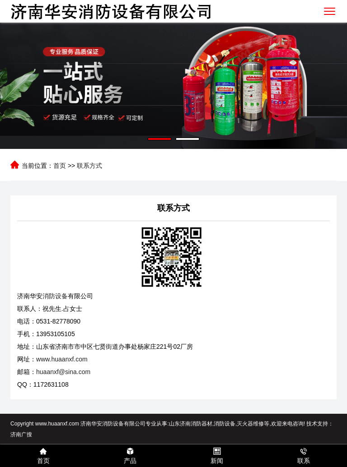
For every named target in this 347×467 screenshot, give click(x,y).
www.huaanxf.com (62, 359)
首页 (59, 165)
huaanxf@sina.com (63, 371)
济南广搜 (21, 434)
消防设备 (55, 296)
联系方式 (89, 165)
